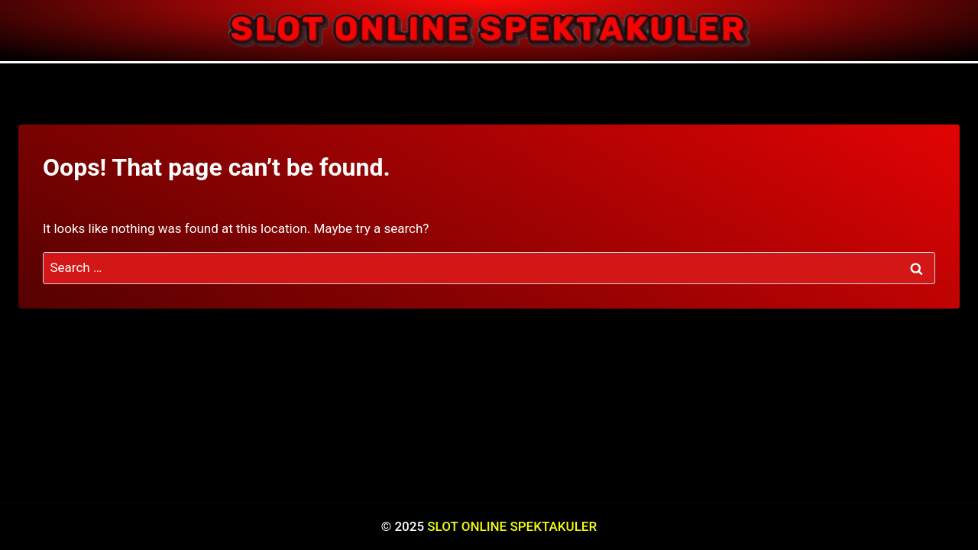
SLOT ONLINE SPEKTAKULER (512, 526)
